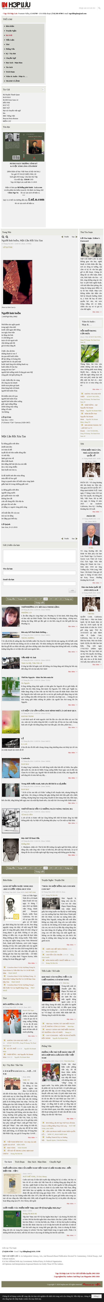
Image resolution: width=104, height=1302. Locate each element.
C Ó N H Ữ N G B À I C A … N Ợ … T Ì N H (19, 1072)
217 (40, 599)
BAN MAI (7, 97)
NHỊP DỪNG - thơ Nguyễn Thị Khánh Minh (88, 408)
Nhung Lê (68, 1032)
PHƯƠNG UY (26, 613)
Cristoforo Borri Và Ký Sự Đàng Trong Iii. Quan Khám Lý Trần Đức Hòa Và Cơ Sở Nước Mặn (19, 970)
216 (35, 599)
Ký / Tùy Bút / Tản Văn (13, 1065)
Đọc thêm (71, 626)
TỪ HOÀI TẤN (27, 815)
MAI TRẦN (50, 1128)
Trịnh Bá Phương (62, 1140)
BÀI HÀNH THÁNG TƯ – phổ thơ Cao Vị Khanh (90, 428)
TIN (82, 444)
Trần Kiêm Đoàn (69, 1061)
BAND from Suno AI (10, 100)
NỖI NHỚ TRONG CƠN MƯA (88, 332)
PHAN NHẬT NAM (61, 1134)
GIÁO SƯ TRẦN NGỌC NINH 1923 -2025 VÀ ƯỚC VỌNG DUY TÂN (18, 887)
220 (55, 599)
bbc (4, 113)
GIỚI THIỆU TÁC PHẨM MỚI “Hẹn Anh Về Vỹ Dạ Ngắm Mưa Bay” (32, 1208)
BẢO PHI (6, 103)
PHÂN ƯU (91, 516)
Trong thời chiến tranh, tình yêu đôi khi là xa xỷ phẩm (43, 784)
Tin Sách (8, 1162)
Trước (66, 237)
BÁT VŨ (6, 105)
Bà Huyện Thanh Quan (11, 95)
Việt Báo (91, 614)
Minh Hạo (66, 983)
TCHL (91, 479)
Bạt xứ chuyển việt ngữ (12, 111)
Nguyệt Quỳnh (51, 1140)
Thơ (5, 998)
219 (50, 599)
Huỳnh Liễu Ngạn (28, 1010)
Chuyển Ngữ (55, 1162)
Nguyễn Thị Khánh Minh (22, 1057)
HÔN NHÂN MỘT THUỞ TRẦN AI (58, 960)
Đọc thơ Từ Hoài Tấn (30, 838)
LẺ (22, 738)
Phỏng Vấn (46, 1046)
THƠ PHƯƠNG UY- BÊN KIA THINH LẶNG (40, 607)
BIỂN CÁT (7, 121)
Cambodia (25, 758)
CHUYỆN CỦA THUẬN (54, 955)
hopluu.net (64, 1284)
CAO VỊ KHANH (92, 431)
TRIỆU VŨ (26, 1080)
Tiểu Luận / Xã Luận (51, 971)
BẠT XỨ (6, 108)
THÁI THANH (22, 1148)
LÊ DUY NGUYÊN (13, 1043)
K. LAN (24, 744)
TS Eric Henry (42, 1177)
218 (45, 599)
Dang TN (87, 422)
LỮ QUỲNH (7, 247)
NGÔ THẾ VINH (30, 892)
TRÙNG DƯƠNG (27, 638)
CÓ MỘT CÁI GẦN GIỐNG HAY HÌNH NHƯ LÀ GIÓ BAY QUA (48, 711)
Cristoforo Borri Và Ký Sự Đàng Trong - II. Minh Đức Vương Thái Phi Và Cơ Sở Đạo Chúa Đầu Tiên (19, 979)
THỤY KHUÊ (12, 973)
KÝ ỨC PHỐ (11, 1048)
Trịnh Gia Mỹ (26, 663)
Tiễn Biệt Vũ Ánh (28, 657)
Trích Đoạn (20, 1162)
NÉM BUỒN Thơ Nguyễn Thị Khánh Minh (88, 416)
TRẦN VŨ (50, 1134)
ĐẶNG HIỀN (21, 1144)
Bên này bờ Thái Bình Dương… (34, 632)
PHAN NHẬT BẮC (51, 952)
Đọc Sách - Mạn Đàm (37, 1162)
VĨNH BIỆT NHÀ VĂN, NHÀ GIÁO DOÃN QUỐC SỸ (91, 453)
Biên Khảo (7, 880)
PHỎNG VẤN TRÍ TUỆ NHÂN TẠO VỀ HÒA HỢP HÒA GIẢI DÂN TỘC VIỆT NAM (58, 1055)
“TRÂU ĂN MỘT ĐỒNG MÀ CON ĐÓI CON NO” (58, 887)
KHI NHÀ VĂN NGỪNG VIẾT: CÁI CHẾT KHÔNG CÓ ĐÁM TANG (57, 978)
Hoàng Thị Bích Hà (16, 1153)
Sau (73, 237)
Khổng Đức (25, 844)
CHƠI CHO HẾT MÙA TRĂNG (56, 949)
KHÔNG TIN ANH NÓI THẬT (17, 1040)
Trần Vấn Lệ (37, 663)
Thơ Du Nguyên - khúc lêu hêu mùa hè (37, 677)
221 (60, 599)
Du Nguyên (25, 683)
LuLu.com (38, 187)
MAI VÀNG (11, 1148)
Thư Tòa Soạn (86, 232)
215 (30, 599)
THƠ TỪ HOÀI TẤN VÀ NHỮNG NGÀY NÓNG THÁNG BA (47, 809)
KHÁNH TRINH (27, 716)
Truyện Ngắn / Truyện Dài (53, 880)
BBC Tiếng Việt (9, 116)
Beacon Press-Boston (10, 118)
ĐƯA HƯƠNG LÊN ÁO (13, 1004)
